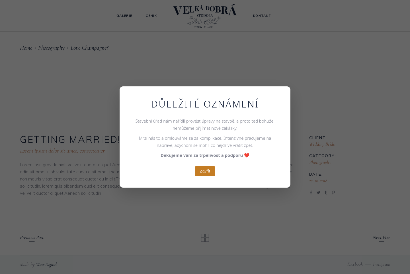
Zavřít (205, 171)
